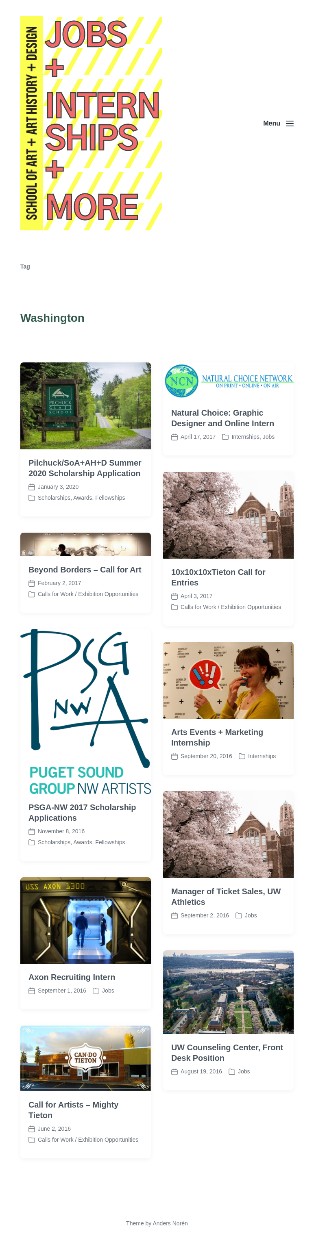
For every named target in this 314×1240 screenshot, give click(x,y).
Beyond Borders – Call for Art (85, 613)
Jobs (244, 1115)
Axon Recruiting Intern (71, 1021)
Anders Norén (170, 1223)
